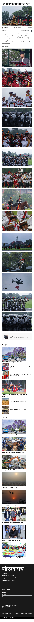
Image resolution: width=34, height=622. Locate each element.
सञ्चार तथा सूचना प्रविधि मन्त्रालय (6, 592)
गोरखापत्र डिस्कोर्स (17, 616)
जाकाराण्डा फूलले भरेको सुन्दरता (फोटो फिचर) (12, 365)
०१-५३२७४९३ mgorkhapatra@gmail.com (12, 580)
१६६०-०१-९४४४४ (8, 581)
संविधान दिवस (22, 616)
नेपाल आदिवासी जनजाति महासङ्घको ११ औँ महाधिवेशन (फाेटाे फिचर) (14, 561)
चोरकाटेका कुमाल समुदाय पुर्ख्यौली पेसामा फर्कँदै (18, 412)
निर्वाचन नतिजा (4, 601)
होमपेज (3, 616)
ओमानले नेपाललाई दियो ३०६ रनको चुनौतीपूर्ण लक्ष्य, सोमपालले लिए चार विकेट (16, 399)
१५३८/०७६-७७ (13, 583)
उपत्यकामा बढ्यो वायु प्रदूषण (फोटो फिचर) (9, 490)
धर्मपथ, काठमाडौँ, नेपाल (11, 578)
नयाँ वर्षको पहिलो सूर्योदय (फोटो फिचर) (9, 508)
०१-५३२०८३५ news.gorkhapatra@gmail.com (13, 585)
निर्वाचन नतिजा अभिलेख (28, 616)
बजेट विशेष (6, 616)
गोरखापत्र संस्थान (4, 612)
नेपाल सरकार (4, 595)
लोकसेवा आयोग (4, 589)
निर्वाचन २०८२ (4, 603)
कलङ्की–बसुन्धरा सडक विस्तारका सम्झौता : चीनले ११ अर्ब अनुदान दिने (21, 370)
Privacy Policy (4, 599)
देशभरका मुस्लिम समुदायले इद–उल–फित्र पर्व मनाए (11, 543)
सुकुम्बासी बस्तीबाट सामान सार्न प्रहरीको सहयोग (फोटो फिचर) (13, 455)
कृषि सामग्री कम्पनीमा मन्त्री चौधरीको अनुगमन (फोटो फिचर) (12, 526)
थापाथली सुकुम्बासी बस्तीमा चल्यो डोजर (9, 473)
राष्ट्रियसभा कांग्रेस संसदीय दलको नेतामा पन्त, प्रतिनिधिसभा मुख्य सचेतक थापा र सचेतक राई (20, 378)
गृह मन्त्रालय (3, 594)
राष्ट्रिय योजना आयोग (4, 590)
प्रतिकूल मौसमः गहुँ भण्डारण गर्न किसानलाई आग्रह (18, 404)
